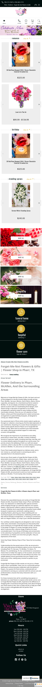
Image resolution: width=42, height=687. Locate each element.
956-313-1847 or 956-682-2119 (14, 2)
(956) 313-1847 (20, 466)
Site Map (20, 685)
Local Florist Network (31, 683)
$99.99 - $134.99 (21, 119)
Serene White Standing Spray (21, 211)
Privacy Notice (19, 683)
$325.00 (21, 77)
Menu (4, 23)
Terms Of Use (9, 683)
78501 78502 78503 (16, 477)
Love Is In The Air (21, 112)
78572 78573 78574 (20, 479)
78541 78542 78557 (9, 479)
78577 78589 (29, 479)
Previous (2, 62)
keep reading (14, 374)
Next (39, 62)
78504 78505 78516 (27, 477)
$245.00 (21, 218)
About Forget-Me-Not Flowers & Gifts (15, 362)
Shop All (25, 38)
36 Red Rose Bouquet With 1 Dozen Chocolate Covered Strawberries (21, 71)
